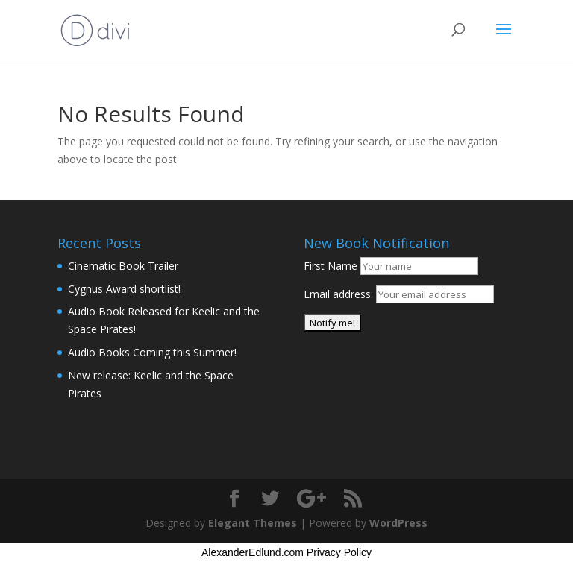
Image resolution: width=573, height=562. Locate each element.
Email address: (340, 294)
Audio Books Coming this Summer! (152, 352)
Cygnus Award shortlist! (124, 289)
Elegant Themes (252, 523)
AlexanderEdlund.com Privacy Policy (286, 552)
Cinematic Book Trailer (123, 266)
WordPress (398, 523)
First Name (330, 266)
